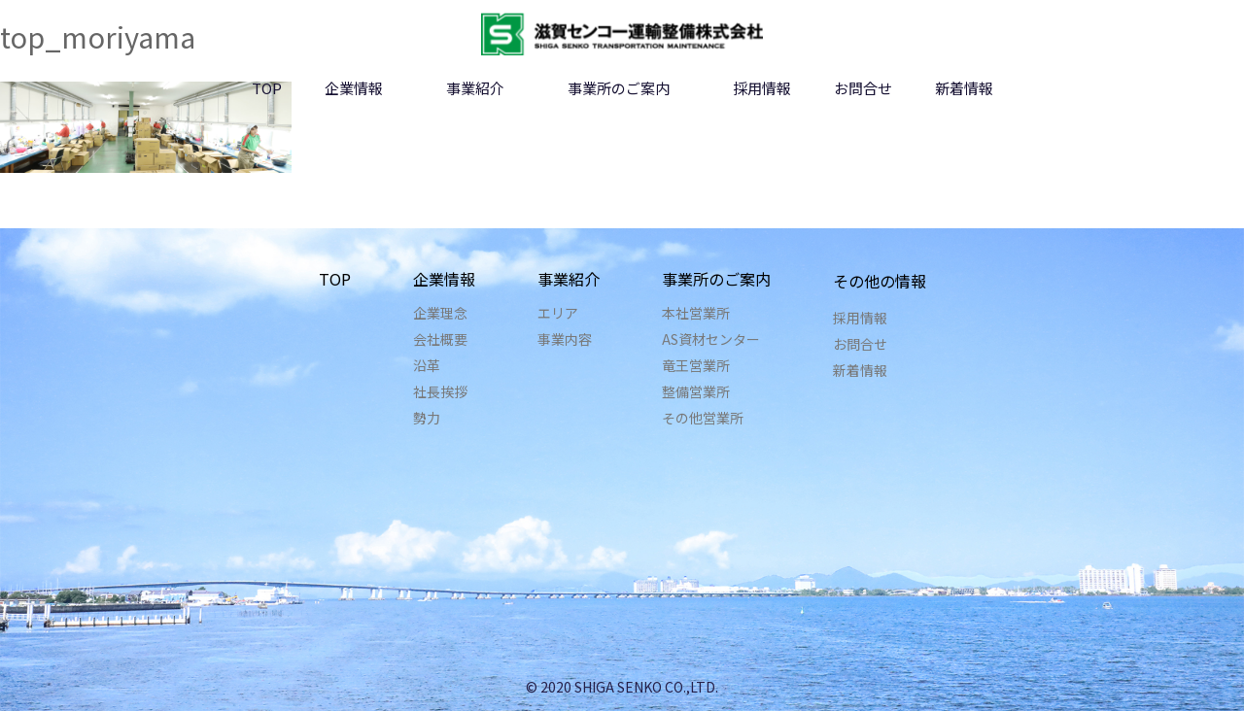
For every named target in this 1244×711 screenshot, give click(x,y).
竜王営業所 (696, 365)
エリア (557, 312)
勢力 (426, 417)
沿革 (426, 365)
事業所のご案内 (619, 88)
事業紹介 (475, 88)
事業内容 (564, 339)
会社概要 (440, 339)
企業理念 (440, 312)
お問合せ (863, 88)
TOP (267, 88)
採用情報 (762, 88)
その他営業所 (702, 417)
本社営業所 (696, 312)
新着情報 (964, 88)
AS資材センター (711, 339)
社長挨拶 (440, 391)
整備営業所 (696, 391)
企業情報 (354, 88)
